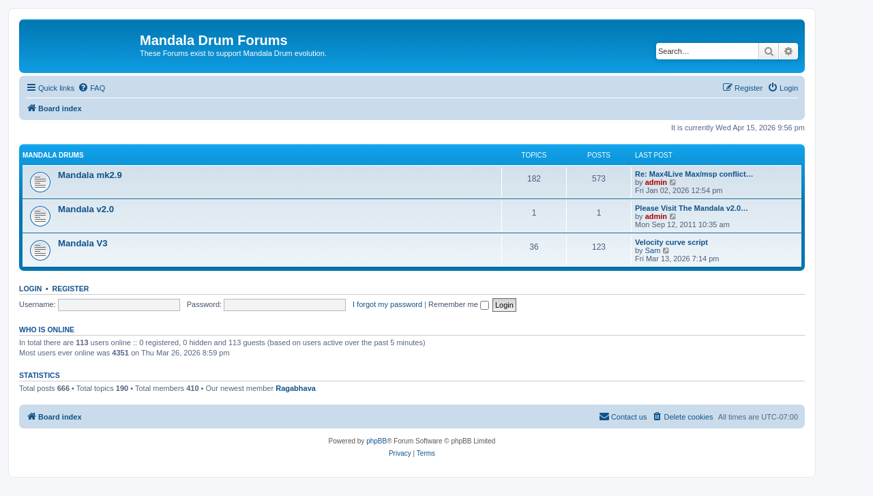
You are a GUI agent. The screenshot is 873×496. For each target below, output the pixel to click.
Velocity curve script (671, 242)
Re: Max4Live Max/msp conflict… (694, 174)
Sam (653, 250)
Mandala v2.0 (86, 209)
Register (71, 289)
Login (30, 289)
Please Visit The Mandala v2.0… (691, 208)
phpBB (376, 441)
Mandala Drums (53, 155)
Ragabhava (296, 388)
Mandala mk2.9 (90, 175)
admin (656, 182)
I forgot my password (387, 304)
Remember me (458, 304)
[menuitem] (91, 88)
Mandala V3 (83, 243)
